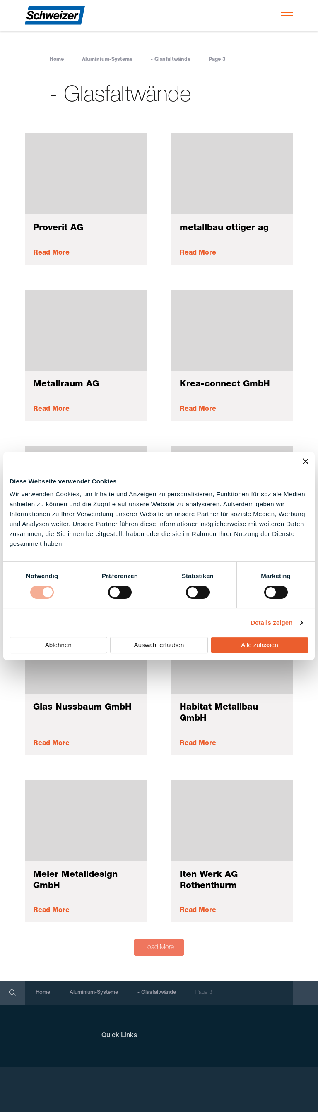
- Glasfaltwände (170, 59)
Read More (51, 253)
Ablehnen (58, 644)
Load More (159, 948)
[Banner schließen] (305, 461)
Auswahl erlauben (159, 644)
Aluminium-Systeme (107, 59)
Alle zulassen (259, 644)
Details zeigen (271, 622)
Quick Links (119, 1036)
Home (57, 59)
